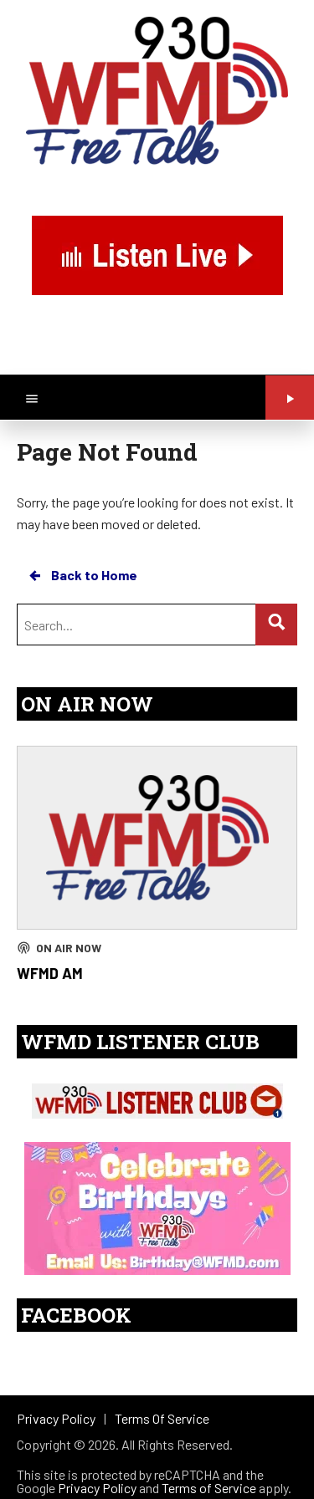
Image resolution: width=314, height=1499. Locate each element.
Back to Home (82, 575)
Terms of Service (209, 1488)
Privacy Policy (97, 1488)
